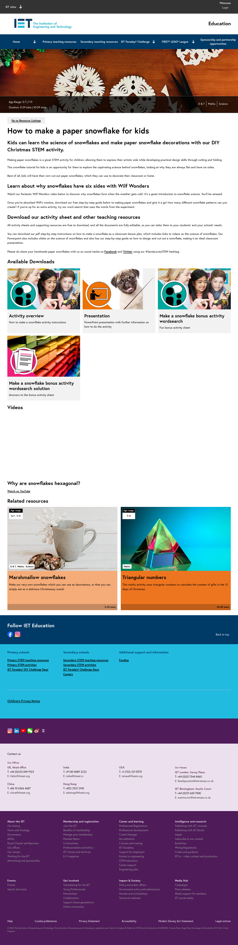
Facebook (110, 251)
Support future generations (78, 902)
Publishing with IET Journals (191, 825)
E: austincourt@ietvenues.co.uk (193, 797)
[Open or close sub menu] (35, 41)
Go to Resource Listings (26, 120)
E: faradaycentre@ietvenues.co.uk (194, 781)
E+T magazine (71, 856)
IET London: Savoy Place (190, 772)
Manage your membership (77, 834)
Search (153, 6)
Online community (73, 906)
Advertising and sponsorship (23, 860)
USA (121, 767)
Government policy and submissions (139, 889)
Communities (70, 843)
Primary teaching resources (59, 41)
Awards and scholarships (133, 893)
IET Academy (126, 847)
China (10, 784)
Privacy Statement (89, 921)
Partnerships (70, 893)
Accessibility (129, 921)
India (66, 767)
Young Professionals (74, 889)
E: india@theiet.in (73, 776)
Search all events (17, 889)
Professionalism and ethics (78, 847)
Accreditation (127, 839)
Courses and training (130, 843)
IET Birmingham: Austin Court (193, 788)
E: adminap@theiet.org (76, 792)
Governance (14, 834)
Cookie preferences (46, 921)
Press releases (183, 889)
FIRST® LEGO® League (175, 41)
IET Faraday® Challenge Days (81, 669)
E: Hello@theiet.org (18, 776)
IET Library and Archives (77, 852)
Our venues (13, 852)
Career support (127, 865)
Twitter (127, 251)
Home (16, 41)
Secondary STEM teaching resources (85, 660)
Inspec (178, 834)
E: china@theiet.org (18, 792)
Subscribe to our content (189, 839)
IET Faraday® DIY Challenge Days (27, 669)
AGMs (10, 839)
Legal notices (223, 921)
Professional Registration (133, 825)
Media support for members (190, 893)
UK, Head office (16, 767)
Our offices (13, 847)
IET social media (184, 898)
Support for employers (132, 852)
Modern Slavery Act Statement (175, 921)
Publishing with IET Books (189, 830)
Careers (68, 674)
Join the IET (70, 825)
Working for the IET (18, 856)
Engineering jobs (128, 869)
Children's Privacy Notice (23, 701)
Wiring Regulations (186, 847)
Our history (13, 825)
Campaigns (181, 885)
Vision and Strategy (18, 830)
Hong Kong (69, 784)
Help (10, 921)
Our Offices (13, 762)
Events (11, 885)
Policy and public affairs (132, 885)
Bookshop (180, 843)
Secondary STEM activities (79, 664)
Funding (124, 660)
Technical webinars (130, 898)
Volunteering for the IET (76, 885)
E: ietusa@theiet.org (130, 776)
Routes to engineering (131, 856)
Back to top (222, 634)
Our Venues (181, 767)
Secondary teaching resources (99, 41)
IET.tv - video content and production (196, 856)
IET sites (14, 6)
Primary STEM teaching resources (28, 660)
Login (225, 7)
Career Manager (128, 834)
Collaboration (71, 898)
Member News (71, 839)
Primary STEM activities (22, 664)
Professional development (133, 830)
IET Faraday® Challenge (135, 41)
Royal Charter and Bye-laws (23, 843)
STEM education (128, 860)
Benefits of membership (76, 830)
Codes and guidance (186, 852)
